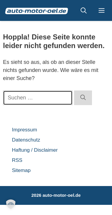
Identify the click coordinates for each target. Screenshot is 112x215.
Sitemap (21, 170)
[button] (84, 10)
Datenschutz (26, 140)
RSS (17, 160)
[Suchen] (83, 97)
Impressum (24, 130)
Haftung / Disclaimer (35, 150)
